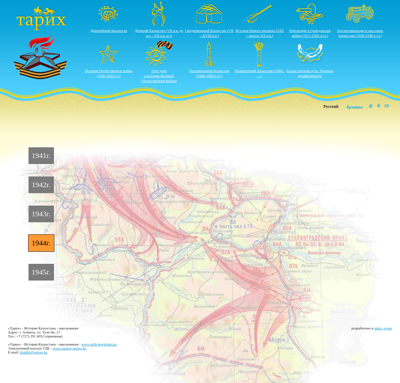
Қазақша (355, 107)
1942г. (41, 184)
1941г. (41, 155)
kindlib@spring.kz (34, 352)
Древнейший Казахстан (108, 30)
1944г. (41, 243)
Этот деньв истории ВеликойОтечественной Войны (159, 76)
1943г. (41, 214)
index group (383, 328)
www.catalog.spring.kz (70, 348)
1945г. (41, 272)
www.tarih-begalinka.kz (99, 344)
